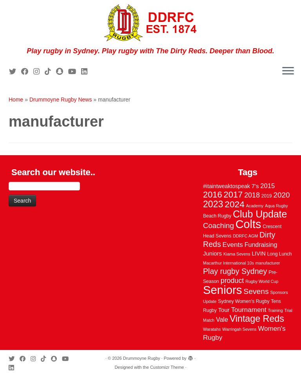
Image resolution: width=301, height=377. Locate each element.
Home (16, 99)
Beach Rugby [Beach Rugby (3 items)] (217, 216)
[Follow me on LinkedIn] (86, 72)
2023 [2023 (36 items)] (213, 204)
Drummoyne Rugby (141, 358)
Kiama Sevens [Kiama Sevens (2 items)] (236, 254)
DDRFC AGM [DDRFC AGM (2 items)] (245, 236)
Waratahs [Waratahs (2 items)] (212, 329)
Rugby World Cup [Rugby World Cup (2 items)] (261, 281)
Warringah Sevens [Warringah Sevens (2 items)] (239, 329)
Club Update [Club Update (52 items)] (260, 213)
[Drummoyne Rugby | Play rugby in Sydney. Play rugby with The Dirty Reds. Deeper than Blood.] (150, 23)
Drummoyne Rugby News (60, 99)
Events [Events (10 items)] (233, 244)
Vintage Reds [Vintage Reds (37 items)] (257, 319)
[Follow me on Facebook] (27, 72)
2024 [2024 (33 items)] (234, 204)
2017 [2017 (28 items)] (233, 194)
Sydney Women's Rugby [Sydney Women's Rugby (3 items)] (243, 301)
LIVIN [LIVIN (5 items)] (259, 253)
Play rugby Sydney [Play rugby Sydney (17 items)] (235, 271)
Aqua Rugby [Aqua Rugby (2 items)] (276, 205)
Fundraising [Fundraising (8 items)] (261, 244)
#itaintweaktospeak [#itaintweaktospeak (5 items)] (226, 186)
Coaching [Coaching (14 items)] (218, 225)
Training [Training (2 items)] (275, 310)
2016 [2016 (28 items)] (212, 194)
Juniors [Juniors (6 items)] (212, 253)
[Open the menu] (288, 71)
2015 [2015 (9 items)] (267, 186)
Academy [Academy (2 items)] (254, 205)
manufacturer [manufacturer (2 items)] (268, 263)
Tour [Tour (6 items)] (224, 310)
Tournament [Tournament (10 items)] (249, 310)
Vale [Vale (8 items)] (222, 319)
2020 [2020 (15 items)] (281, 195)
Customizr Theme (167, 367)
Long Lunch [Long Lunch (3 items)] (279, 254)
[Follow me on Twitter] (15, 72)
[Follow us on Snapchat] (62, 72)
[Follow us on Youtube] (74, 72)
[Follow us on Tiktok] (50, 72)
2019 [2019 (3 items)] (266, 196)
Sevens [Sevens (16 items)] (255, 291)
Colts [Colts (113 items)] (248, 224)
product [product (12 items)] (232, 281)
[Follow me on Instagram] (39, 72)
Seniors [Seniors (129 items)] (222, 289)
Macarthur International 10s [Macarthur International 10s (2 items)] (228, 263)
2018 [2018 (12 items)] (252, 195)
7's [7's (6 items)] (255, 186)
